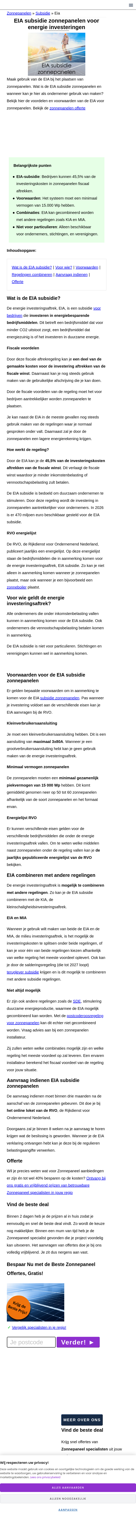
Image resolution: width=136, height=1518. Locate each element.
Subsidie (43, 13)
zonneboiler (17, 587)
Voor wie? (63, 267)
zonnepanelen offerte (68, 108)
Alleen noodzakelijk (68, 1499)
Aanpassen (67, 1510)
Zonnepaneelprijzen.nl (39, 5)
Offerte (18, 282)
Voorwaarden (87, 267)
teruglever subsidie (23, 972)
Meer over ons (82, 1420)
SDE (77, 1001)
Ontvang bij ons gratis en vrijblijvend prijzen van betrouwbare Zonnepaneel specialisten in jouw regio (56, 1185)
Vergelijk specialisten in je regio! (39, 1327)
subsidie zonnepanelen (59, 698)
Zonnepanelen (19, 13)
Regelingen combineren (32, 274)
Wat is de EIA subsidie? (32, 267)
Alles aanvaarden (68, 1487)
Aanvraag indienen (72, 274)
